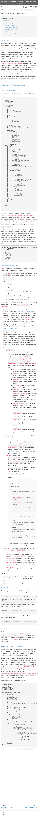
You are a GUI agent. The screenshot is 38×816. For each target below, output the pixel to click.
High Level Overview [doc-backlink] (8, 90)
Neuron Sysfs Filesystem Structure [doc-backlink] (14, 85)
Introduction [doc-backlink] (5, 40)
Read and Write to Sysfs (11, 29)
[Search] (33, 7)
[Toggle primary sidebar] (2, 7)
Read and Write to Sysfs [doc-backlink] (9, 588)
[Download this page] (26, 7)
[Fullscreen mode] (28, 7)
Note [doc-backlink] (2, 629)
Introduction (6, 20)
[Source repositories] (23, 7)
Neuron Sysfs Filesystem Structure (11, 23)
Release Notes (33, 1)
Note (6, 31)
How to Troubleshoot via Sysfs (10, 33)
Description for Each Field (11, 27)
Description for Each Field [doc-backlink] (9, 265)
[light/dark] (31, 7)
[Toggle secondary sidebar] (36, 7)
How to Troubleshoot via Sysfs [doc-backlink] (12, 646)
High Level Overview (10, 25)
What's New (24, 1)
